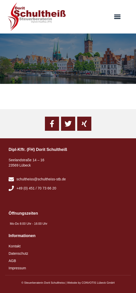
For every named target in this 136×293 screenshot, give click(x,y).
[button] (117, 16)
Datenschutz (18, 253)
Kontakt (14, 246)
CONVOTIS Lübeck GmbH (98, 282)
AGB (12, 261)
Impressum (17, 268)
